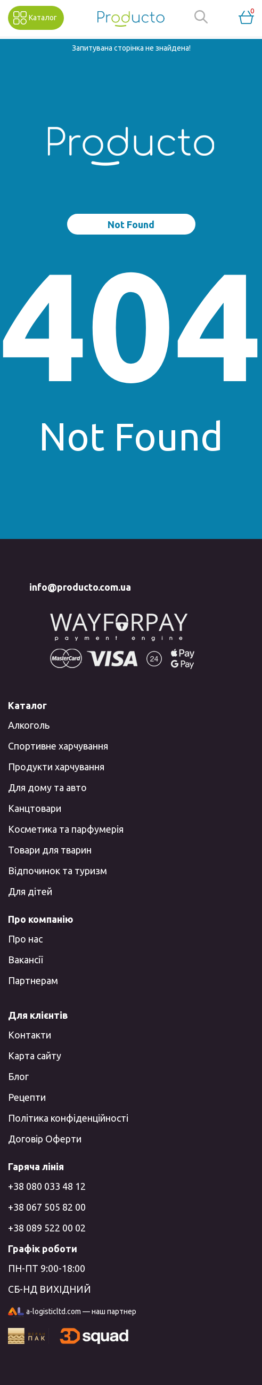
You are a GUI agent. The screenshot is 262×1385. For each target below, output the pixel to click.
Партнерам (33, 980)
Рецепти (27, 1097)
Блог (18, 1076)
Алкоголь (29, 725)
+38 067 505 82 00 (47, 1207)
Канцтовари (34, 808)
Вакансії (25, 959)
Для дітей (30, 891)
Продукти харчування (56, 766)
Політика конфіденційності (68, 1118)
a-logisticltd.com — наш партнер (72, 1312)
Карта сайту (34, 1055)
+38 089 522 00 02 (47, 1227)
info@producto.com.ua (80, 587)
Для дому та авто (47, 787)
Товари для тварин (50, 849)
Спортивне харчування (58, 745)
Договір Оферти (44, 1138)
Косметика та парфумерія (66, 829)
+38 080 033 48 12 (47, 1186)
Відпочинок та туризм (57, 870)
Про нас (25, 938)
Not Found (131, 224)
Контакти (29, 1034)
